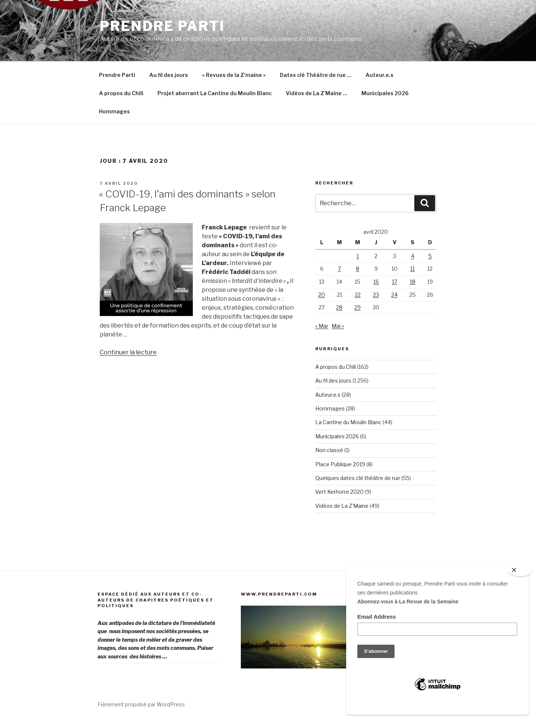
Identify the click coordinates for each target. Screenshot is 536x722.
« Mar (321, 326)
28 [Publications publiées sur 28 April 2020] (339, 307)
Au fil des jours (168, 75)
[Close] (520, 570)
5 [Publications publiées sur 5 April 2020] (430, 256)
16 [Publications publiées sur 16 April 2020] (376, 281)
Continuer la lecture (128, 352)
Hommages (114, 111)
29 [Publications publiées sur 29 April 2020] (357, 307)
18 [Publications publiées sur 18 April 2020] (412, 281)
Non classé (329, 450)
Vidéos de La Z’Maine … (316, 93)
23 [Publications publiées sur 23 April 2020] (376, 294)
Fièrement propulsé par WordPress (141, 704)
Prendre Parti (162, 26)
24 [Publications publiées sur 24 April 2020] (394, 294)
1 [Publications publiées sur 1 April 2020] (358, 256)
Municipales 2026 (385, 93)
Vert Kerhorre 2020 (339, 492)
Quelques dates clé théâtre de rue (357, 478)
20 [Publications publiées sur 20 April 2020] (321, 294)
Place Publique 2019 (340, 464)
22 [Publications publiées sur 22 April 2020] (358, 294)
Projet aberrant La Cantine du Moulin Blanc (214, 93)
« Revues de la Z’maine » (234, 75)
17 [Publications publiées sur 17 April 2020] (394, 281)
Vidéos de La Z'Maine (341, 506)
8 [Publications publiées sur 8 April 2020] (357, 268)
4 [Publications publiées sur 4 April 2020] (412, 256)
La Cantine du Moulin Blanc (348, 422)
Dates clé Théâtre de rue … (315, 75)
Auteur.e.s (379, 75)
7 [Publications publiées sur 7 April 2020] (339, 268)
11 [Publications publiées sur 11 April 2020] (412, 268)
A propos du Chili (121, 93)
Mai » (338, 326)
